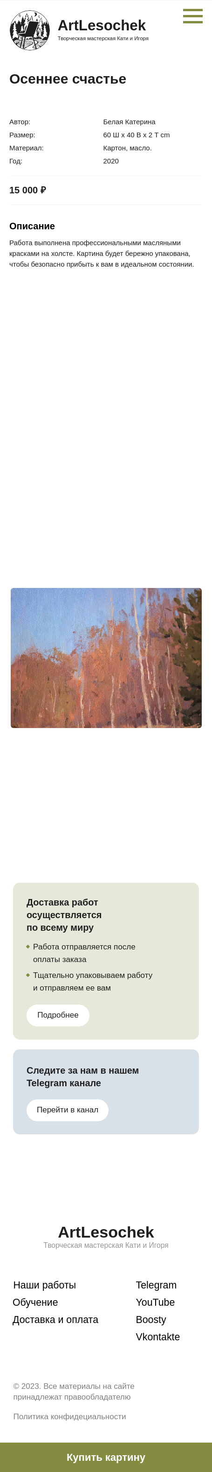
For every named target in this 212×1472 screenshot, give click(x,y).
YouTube (155, 1302)
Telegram (156, 1285)
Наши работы (44, 1285)
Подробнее (57, 1015)
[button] (106, 1457)
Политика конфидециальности (69, 1416)
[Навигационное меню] (193, 16)
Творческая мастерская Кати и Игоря (103, 38)
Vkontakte (158, 1337)
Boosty (151, 1319)
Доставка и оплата (55, 1319)
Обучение (35, 1302)
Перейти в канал (67, 1109)
